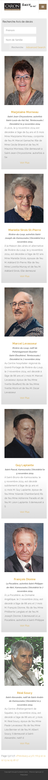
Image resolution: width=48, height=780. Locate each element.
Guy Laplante (24, 465)
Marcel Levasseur (24, 343)
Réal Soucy (24, 693)
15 (11, 760)
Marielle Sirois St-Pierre (24, 230)
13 (5, 760)
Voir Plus (24, 162)
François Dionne (25, 579)
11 (45, 756)
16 (14, 760)
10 (41, 756)
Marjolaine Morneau (24, 112)
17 (17, 760)
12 (2, 760)
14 (8, 760)
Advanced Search (35, 47)
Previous (21, 756)
